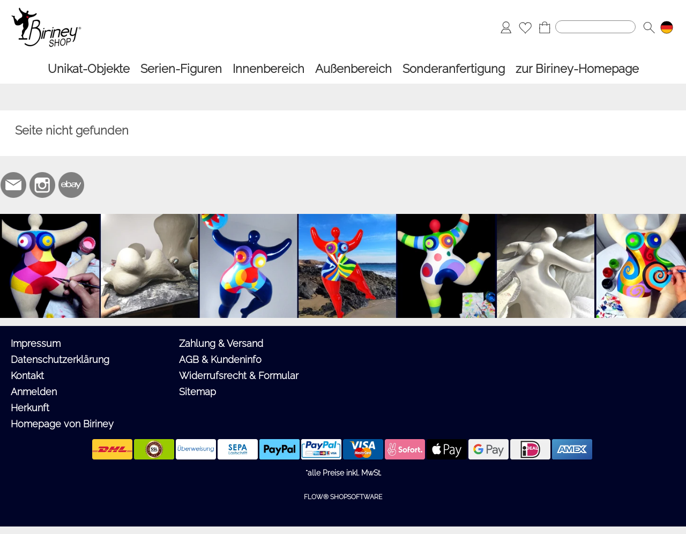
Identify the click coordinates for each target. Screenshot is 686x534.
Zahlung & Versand (221, 343)
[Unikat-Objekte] (88, 69)
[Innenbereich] (268, 69)
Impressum (36, 343)
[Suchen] (595, 26)
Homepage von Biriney (62, 423)
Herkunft (30, 407)
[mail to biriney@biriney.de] (13, 185)
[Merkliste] (525, 27)
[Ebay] (71, 185)
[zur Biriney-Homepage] (577, 69)
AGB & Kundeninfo (220, 359)
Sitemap (197, 391)
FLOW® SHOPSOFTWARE (343, 497)
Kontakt (27, 375)
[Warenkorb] (544, 27)
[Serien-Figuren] (181, 69)
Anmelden (34, 391)
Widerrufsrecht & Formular (239, 375)
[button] (649, 27)
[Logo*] (46, 11)
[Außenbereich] (353, 69)
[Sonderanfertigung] (453, 69)
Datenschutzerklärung (60, 359)
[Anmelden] (506, 27)
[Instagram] (42, 185)
